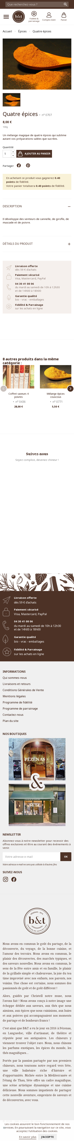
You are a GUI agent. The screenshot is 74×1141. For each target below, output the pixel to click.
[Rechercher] (37, 4)
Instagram (5, 879)
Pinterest (28, 165)
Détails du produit (18, 244)
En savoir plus (27, 1137)
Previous (3, 388)
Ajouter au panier (34, 153)
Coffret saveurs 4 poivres (19, 395)
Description (12, 206)
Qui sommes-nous (15, 678)
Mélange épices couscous (56, 395)
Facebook (14, 879)
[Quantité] (7, 154)
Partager (18, 165)
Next (70, 388)
